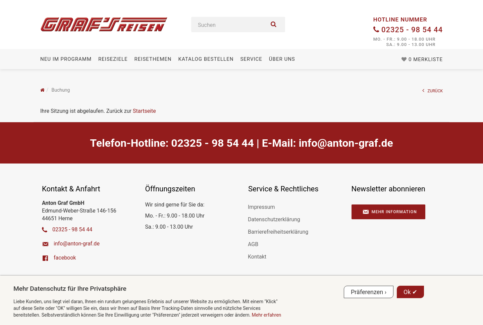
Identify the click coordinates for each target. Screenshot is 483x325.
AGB (253, 244)
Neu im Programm (66, 59)
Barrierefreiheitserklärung (278, 232)
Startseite (144, 111)
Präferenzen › (368, 291)
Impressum (261, 207)
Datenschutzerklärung (274, 219)
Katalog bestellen (205, 59)
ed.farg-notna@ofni (346, 143)
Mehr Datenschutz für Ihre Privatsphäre (69, 288)
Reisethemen (153, 59)
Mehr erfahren (266, 315)
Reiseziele (112, 59)
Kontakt (257, 256)
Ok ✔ (410, 291)
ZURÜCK (432, 90)
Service (251, 59)
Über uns (282, 59)
